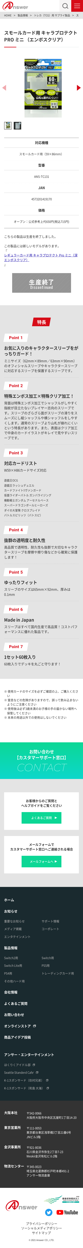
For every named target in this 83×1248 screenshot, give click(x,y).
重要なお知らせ (14, 921)
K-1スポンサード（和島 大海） (24, 1088)
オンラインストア (17, 1025)
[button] (79, 88)
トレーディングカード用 (58, 973)
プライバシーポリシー (41, 1223)
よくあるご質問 (41, 818)
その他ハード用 (14, 981)
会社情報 (10, 992)
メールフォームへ (41, 861)
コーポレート (50, 929)
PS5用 (46, 965)
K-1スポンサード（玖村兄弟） (24, 1080)
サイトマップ (41, 1233)
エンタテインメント (17, 937)
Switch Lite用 (13, 965)
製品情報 (10, 947)
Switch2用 (11, 958)
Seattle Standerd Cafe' (19, 1072)
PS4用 (8, 973)
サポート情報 (50, 921)
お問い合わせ (14, 1014)
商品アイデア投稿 (17, 1037)
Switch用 (48, 958)
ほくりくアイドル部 (17, 1065)
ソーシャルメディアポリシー (41, 1228)
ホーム (9, 899)
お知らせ (10, 911)
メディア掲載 (13, 929)
